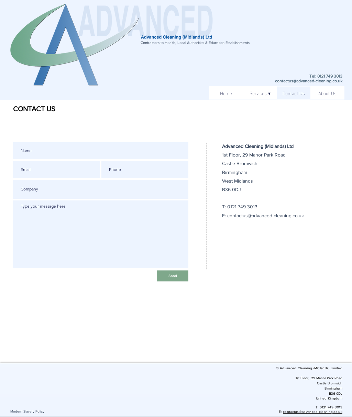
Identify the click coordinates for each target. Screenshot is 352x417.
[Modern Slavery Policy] (27, 411)
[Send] (172, 275)
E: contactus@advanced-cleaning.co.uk (263, 215)
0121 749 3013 (242, 206)
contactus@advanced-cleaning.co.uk (308, 81)
